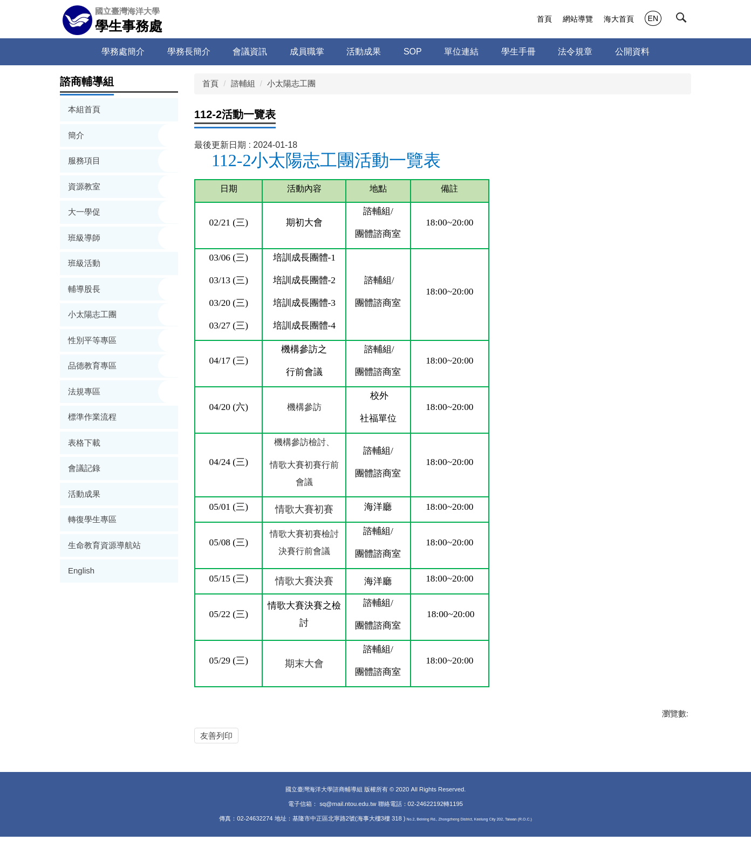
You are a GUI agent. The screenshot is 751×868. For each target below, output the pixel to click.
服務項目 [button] (85, 160)
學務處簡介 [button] (123, 51)
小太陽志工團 (291, 83)
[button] (683, 20)
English (81, 570)
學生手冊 (518, 51)
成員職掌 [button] (307, 51)
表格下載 (84, 442)
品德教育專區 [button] (93, 365)
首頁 (544, 19)
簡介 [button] (77, 135)
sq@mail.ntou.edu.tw (348, 835)
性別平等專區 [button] (93, 340)
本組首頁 (84, 109)
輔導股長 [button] (85, 288)
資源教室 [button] (85, 186)
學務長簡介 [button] (188, 51)
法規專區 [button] (85, 391)
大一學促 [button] (85, 211)
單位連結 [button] (461, 51)
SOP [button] (413, 51)
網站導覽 (578, 19)
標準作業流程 (92, 416)
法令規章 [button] (575, 51)
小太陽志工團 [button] (93, 314)
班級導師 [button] (85, 237)
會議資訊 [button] (250, 51)
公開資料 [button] (632, 51)
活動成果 (363, 51)
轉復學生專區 (92, 519)
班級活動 (84, 263)
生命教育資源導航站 (104, 545)
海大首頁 (619, 19)
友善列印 (216, 735)
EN (653, 18)
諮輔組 (243, 83)
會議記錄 (84, 468)
